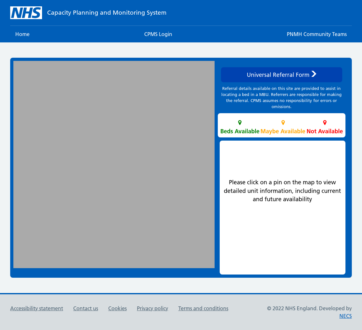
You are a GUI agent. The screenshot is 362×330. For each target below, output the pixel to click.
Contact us (85, 308)
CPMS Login (158, 34)
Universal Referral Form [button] (282, 74)
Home (22, 34)
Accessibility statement (36, 308)
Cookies (117, 308)
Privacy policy (152, 308)
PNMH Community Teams (317, 34)
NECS (345, 316)
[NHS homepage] (88, 12)
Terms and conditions (203, 308)
